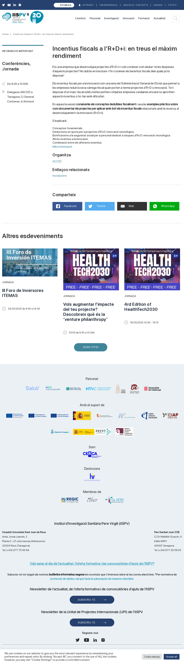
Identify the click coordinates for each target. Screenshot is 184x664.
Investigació (111, 18)
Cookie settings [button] (152, 656)
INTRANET (88, 5)
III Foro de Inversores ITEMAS (22, 293)
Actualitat (159, 18)
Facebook (66, 206)
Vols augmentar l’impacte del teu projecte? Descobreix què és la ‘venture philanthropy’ (88, 312)
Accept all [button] (171, 656)
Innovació (128, 18)
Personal (95, 18)
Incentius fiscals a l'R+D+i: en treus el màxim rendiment (43, 34)
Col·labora (65, 5)
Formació (144, 18)
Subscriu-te (86, 599)
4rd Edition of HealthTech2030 (141, 307)
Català (172, 5)
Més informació (62, 146)
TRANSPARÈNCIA (108, 5)
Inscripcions (59, 175)
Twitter (97, 206)
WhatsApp (164, 206)
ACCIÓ (57, 161)
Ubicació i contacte (135, 5)
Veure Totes (91, 348)
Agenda (158, 5)
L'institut (80, 18)
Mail (127, 206)
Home (5, 34)
